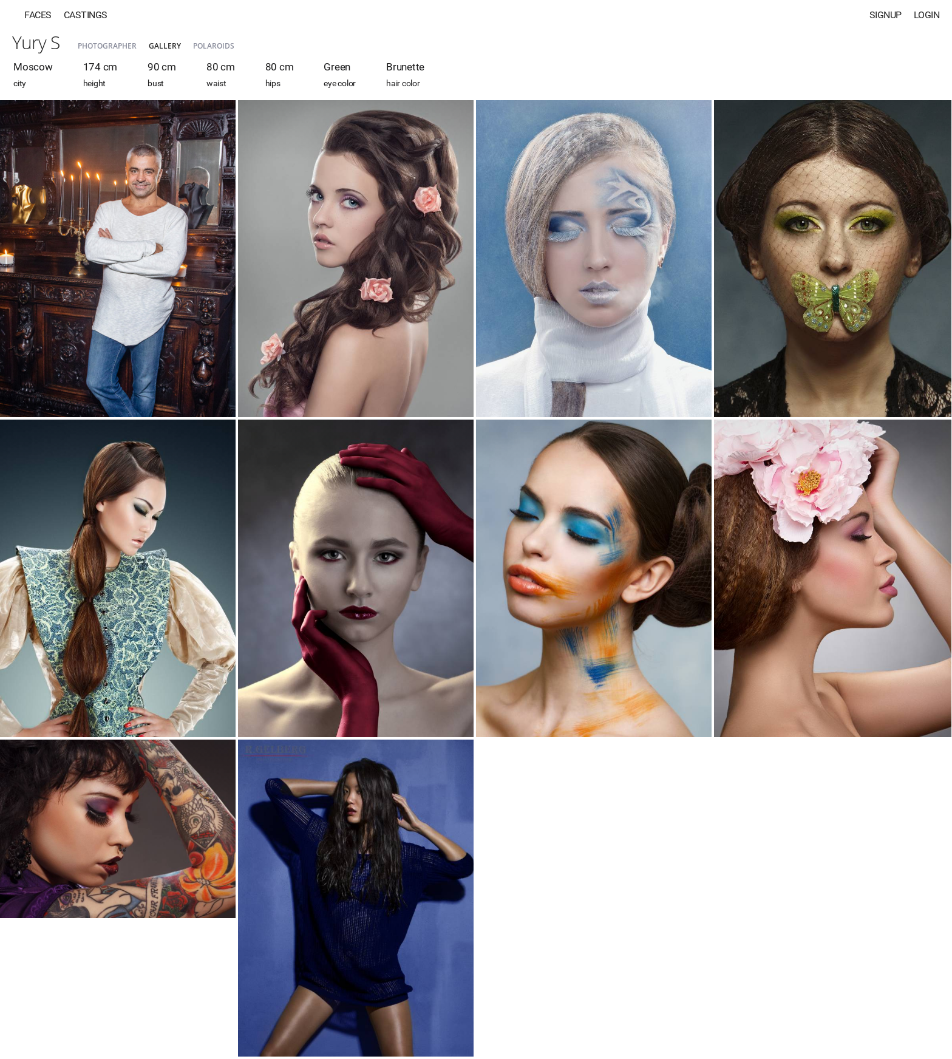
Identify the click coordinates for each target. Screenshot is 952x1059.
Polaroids (213, 46)
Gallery (165, 46)
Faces (38, 15)
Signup (885, 15)
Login (927, 15)
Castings (85, 15)
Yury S (35, 42)
